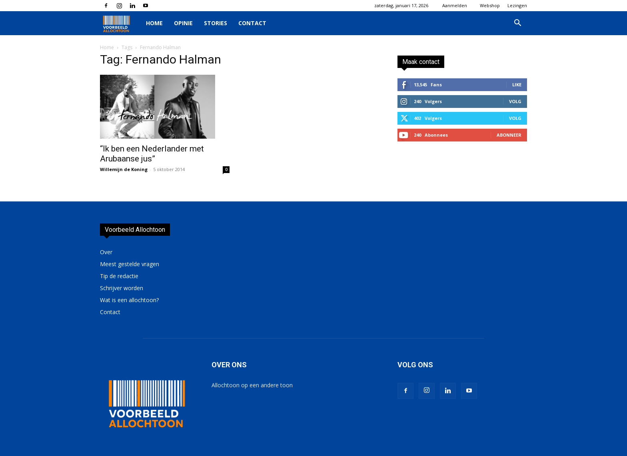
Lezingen (517, 5)
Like (516, 85)
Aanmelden (454, 5)
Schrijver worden (121, 288)
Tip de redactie (119, 276)
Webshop (490, 5)
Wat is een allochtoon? (129, 300)
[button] (517, 24)
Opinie (183, 23)
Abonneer (509, 135)
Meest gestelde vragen (129, 264)
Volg (515, 101)
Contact (252, 23)
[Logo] (120, 23)
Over (106, 252)
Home (154, 23)
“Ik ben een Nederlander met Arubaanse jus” (152, 153)
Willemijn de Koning (124, 169)
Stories (215, 23)
